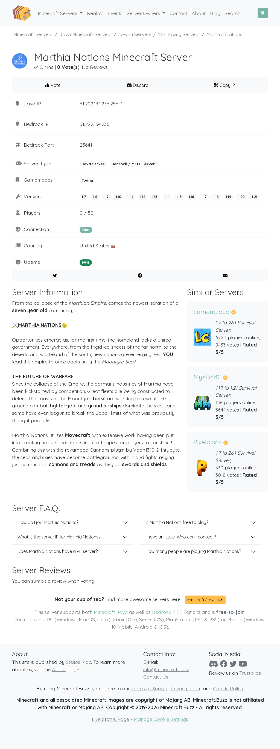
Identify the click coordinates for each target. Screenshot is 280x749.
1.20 (241, 196)
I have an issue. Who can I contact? (180, 537)
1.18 (216, 196)
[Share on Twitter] (55, 275)
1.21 (254, 196)
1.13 (154, 196)
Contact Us (155, 677)
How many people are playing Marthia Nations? (193, 551)
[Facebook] (224, 663)
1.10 (118, 196)
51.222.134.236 (94, 124)
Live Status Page (110, 719)
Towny (87, 180)
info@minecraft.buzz (166, 669)
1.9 (106, 196)
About (59, 669)
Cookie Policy (228, 688)
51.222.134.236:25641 (101, 103)
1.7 (84, 196)
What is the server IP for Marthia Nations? (59, 537)
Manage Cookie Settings (161, 719)
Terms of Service (149, 688)
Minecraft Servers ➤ (205, 599)
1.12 (142, 196)
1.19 (228, 196)
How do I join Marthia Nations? (48, 522)
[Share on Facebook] (140, 275)
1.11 (130, 196)
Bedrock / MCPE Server (133, 164)
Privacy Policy (186, 688)
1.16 (191, 196)
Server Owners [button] (144, 13)
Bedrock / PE (167, 612)
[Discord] (213, 663)
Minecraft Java (111, 612)
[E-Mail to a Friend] (225, 275)
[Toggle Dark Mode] (263, 13)
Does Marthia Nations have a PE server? (58, 551)
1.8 (95, 196)
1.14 (167, 196)
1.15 (179, 196)
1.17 (203, 196)
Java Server (93, 164)
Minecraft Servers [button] (58, 13)
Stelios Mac (78, 662)
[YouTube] (243, 663)
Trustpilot (249, 673)
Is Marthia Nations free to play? (176, 522)
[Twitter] (233, 663)
